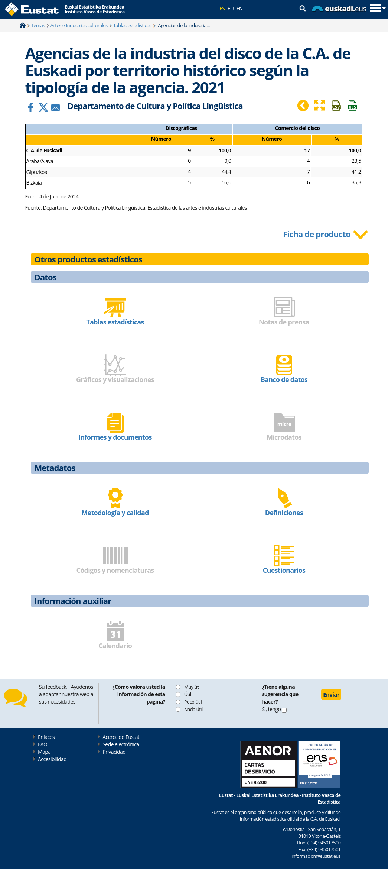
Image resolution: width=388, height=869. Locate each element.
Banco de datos (284, 379)
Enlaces (46, 736)
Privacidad (113, 751)
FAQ (42, 744)
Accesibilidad (52, 759)
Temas (38, 25)
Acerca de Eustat (120, 736)
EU (231, 8)
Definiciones (284, 512)
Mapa (44, 751)
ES (222, 8)
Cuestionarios (284, 570)
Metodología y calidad (115, 512)
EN (240, 8)
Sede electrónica (120, 744)
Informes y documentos (114, 437)
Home (23, 25)
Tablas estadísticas (132, 25)
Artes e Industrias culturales (79, 25)
